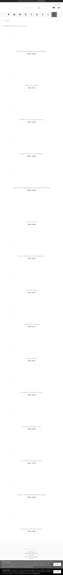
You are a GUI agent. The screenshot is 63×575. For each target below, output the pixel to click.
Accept (57, 564)
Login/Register (57, 4)
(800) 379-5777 (41, 1)
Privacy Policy (36, 573)
